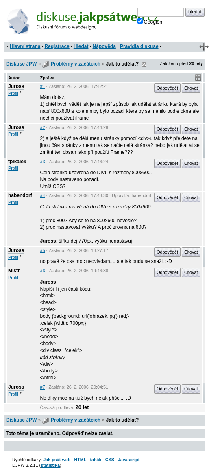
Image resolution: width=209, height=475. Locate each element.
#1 (42, 86)
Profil (13, 93)
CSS (109, 459)
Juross (16, 86)
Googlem (150, 21)
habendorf (20, 195)
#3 (42, 161)
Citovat (191, 87)
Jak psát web (56, 459)
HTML (80, 459)
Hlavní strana (25, 46)
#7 (42, 387)
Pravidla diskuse (139, 46)
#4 (42, 195)
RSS (144, 64)
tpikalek (17, 161)
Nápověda (104, 46)
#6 (42, 270)
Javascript (128, 459)
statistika (50, 465)
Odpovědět (167, 87)
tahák (95, 459)
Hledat (81, 46)
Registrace (56, 46)
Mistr (14, 271)
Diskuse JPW (21, 64)
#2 (42, 127)
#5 (42, 250)
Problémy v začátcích (75, 64)
